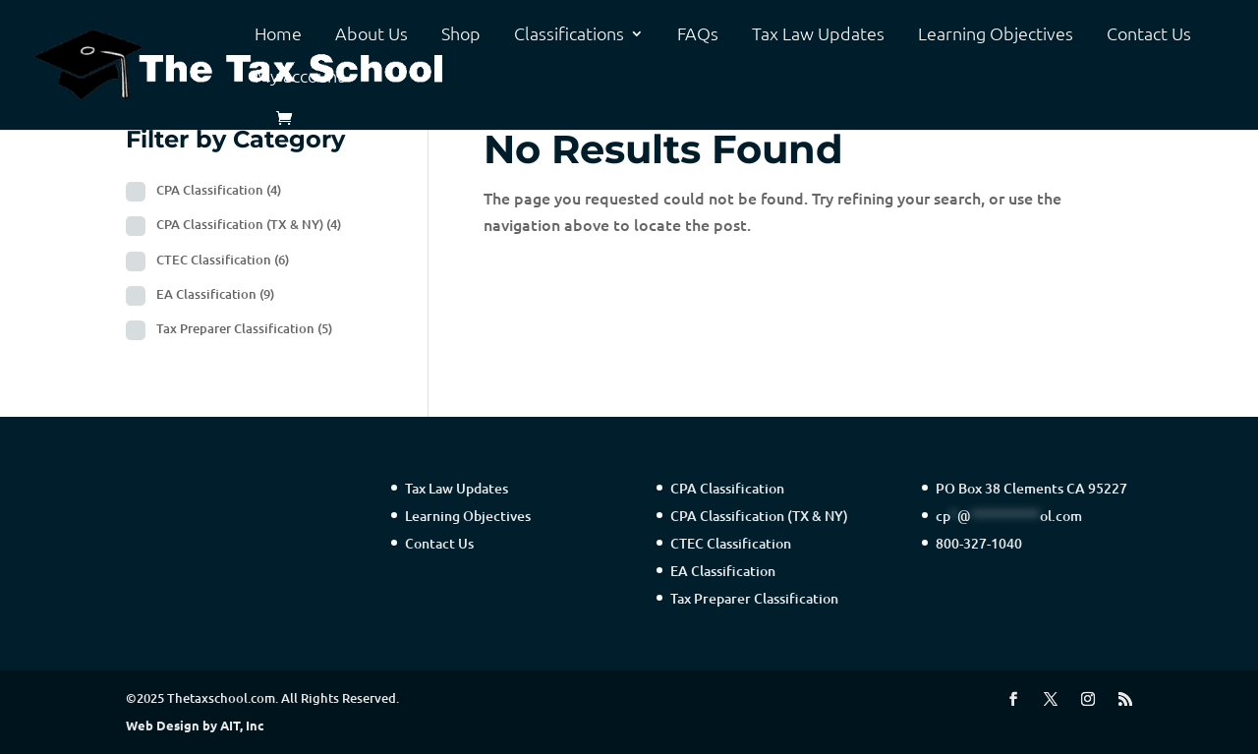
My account (299, 77)
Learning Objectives (995, 34)
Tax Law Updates (818, 34)
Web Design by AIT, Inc (195, 725)
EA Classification (215, 294)
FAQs (697, 34)
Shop (461, 34)
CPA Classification (218, 190)
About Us (371, 34)
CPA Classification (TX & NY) (248, 224)
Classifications (569, 34)
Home (278, 34)
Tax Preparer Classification (244, 328)
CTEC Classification (222, 259)
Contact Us (1149, 34)
